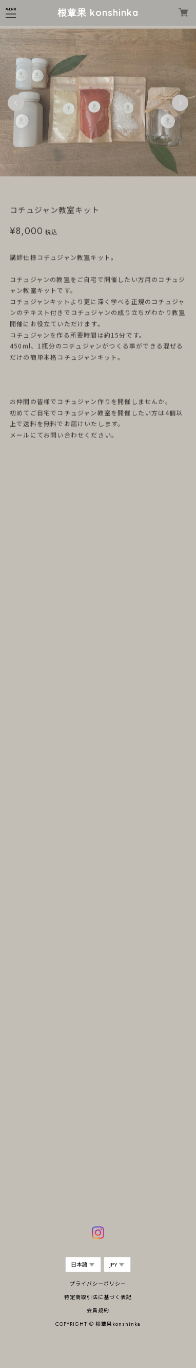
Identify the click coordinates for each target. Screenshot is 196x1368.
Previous (16, 103)
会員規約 (98, 1310)
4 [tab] (113, 187)
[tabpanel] (98, 103)
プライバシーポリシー (98, 1284)
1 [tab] (82, 187)
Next (180, 103)
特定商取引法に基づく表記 (98, 1297)
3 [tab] (103, 187)
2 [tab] (92, 187)
